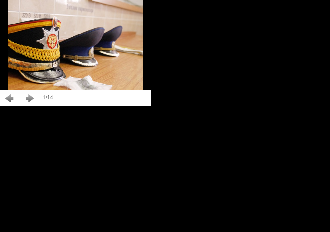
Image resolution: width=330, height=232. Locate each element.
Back (10, 98)
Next (30, 98)
